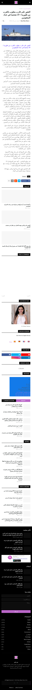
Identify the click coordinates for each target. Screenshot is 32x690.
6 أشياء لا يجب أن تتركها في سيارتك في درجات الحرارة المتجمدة (17, 205)
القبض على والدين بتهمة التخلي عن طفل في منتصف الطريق (17, 226)
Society (21, 8)
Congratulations (8, 400)
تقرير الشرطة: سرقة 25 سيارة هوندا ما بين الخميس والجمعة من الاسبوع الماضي (12, 519)
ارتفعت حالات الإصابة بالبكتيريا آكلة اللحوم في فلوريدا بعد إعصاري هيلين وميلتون (12, 419)
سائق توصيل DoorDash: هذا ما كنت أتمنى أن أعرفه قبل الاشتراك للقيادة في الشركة (12, 534)
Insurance (16, 647)
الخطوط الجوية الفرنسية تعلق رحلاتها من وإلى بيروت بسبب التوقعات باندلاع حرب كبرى (12, 454)
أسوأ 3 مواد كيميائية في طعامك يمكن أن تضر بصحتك (12, 412)
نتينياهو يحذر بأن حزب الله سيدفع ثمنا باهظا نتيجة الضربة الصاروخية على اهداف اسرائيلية (12, 462)
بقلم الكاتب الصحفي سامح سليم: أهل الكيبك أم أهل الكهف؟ (14, 548)
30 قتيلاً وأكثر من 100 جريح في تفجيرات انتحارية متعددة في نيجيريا (12, 470)
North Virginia (16, 639)
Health (23, 400)
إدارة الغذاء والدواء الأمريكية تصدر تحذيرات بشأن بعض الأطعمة (12, 433)
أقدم (3, 296)
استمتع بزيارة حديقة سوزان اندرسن (13, 498)
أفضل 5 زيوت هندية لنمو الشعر (15, 426)
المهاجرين (16, 635)
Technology (16, 637)
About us (11, 687)
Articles (16, 642)
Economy (16, 627)
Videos (16, 649)
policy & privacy (19, 687)
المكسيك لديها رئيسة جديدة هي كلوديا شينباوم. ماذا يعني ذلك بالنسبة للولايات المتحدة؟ (13, 478)
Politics (16, 622)
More (10, 342)
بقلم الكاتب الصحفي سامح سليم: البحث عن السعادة (12, 577)
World (16, 630)
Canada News (16, 644)
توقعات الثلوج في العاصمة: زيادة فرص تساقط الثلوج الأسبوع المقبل (13, 512)
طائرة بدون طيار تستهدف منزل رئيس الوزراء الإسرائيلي (13, 446)
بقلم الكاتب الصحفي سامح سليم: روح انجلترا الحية (14, 584)
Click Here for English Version (23, 335)
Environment (16, 632)
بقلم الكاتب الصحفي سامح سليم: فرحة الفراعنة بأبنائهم (13, 541)
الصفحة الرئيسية (27, 8)
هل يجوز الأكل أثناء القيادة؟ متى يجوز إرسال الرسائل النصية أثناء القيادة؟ (16, 246)
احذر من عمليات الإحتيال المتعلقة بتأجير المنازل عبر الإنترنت (12, 505)
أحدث (28, 296)
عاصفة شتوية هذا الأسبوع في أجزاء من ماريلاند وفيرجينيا (13, 491)
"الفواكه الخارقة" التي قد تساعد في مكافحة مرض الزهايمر (13, 405)
